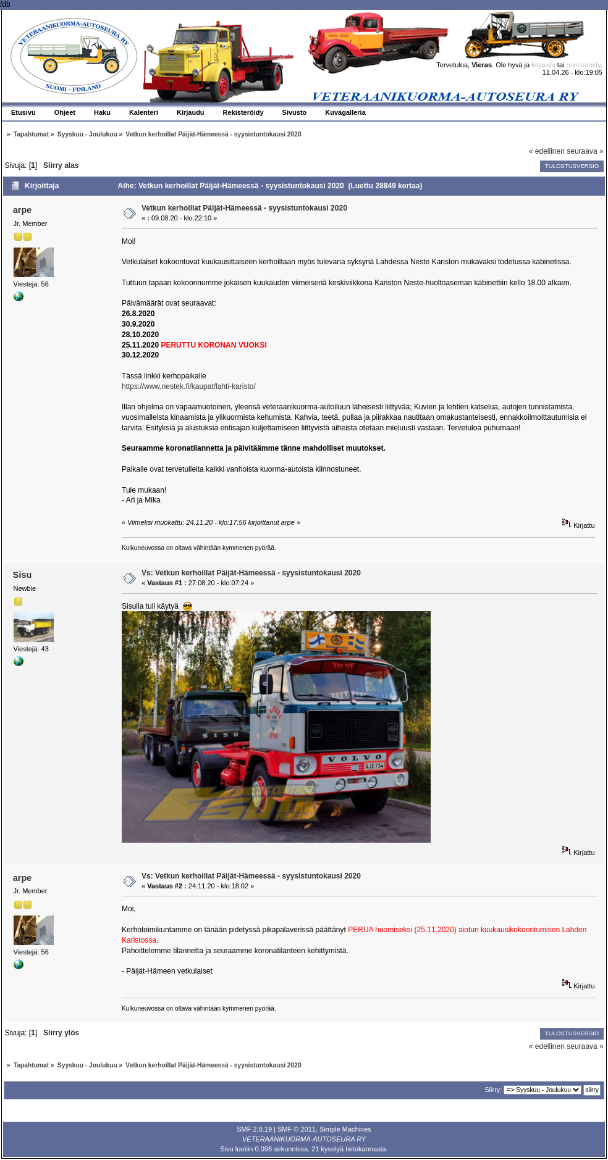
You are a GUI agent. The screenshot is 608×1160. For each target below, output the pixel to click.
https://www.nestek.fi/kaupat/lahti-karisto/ (189, 386)
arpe (22, 210)
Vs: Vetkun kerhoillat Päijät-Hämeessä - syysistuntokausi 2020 (251, 573)
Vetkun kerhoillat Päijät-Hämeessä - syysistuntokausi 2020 (244, 208)
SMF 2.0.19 (254, 1129)
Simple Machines (345, 1129)
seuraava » (585, 151)
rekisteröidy (584, 65)
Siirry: (493, 1089)
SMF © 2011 (296, 1129)
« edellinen (547, 151)
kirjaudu (543, 65)
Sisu (22, 575)
